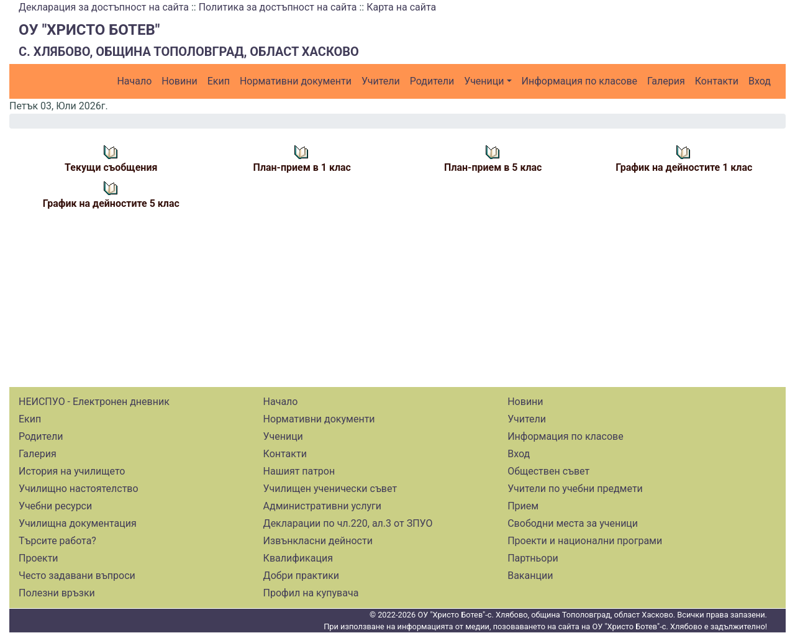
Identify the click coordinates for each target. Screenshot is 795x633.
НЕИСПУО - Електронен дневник (94, 402)
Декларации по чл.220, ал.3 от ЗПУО (348, 523)
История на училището (72, 471)
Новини (179, 81)
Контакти (716, 81)
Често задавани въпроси (77, 575)
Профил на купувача (311, 593)
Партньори (532, 558)
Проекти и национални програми (584, 541)
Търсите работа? (57, 541)
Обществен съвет (548, 471)
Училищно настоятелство (79, 488)
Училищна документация (78, 523)
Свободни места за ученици (572, 523)
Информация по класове (579, 81)
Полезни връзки (57, 593)
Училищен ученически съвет (330, 488)
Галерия (666, 81)
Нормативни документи (296, 81)
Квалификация (298, 558)
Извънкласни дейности (318, 541)
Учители (380, 81)
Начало (134, 81)
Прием (522, 506)
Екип (218, 81)
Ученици (484, 81)
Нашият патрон (299, 471)
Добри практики (301, 575)
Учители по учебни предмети (575, 488)
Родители (432, 81)
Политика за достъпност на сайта (278, 7)
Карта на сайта (401, 7)
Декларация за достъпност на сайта (104, 7)
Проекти (38, 558)
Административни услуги (322, 506)
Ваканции (530, 575)
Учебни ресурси (55, 506)
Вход (759, 81)
